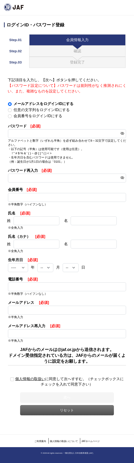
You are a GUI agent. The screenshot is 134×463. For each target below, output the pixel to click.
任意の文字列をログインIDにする (42, 110)
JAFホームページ (90, 441)
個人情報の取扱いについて (64, 441)
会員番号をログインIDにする (38, 116)
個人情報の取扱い (30, 379)
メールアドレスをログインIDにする (43, 104)
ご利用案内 (40, 441)
